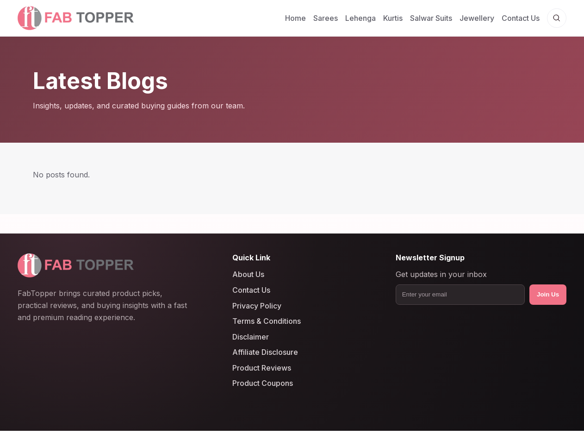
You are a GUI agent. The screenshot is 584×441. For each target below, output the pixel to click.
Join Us (548, 294)
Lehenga (360, 18)
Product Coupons (262, 383)
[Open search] (556, 18)
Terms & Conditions (266, 321)
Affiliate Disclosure (265, 352)
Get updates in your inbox (441, 274)
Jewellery (477, 18)
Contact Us (521, 18)
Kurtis (393, 18)
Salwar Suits (431, 18)
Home (295, 18)
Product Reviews (261, 367)
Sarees (325, 18)
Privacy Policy (256, 305)
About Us (248, 274)
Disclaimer (250, 336)
